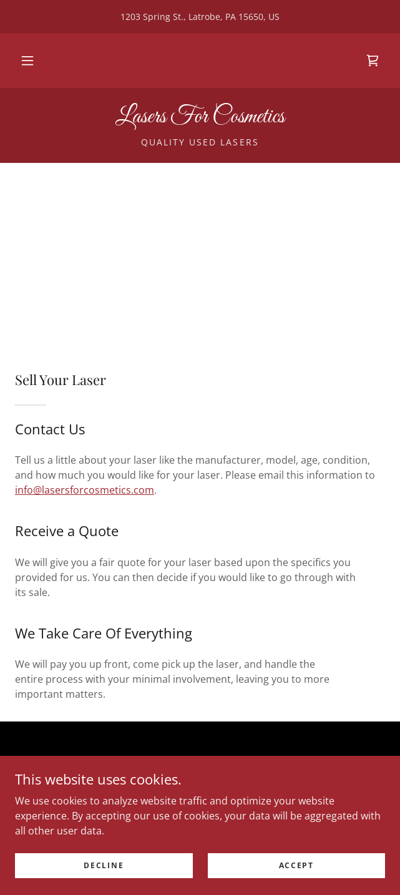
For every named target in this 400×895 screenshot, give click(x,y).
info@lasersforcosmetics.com (84, 490)
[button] (27, 60)
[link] (372, 60)
